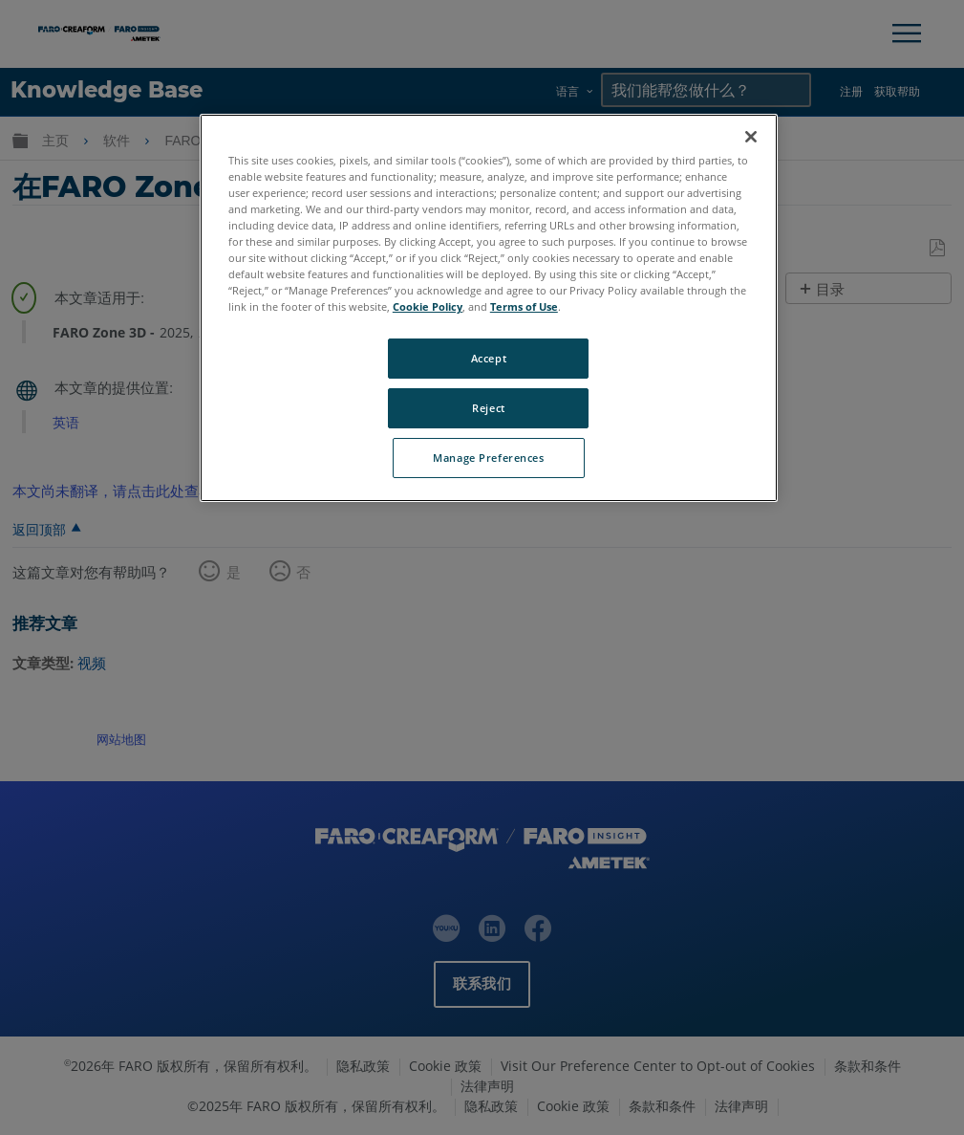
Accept (488, 358)
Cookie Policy (427, 306)
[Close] (751, 137)
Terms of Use (524, 306)
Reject (488, 408)
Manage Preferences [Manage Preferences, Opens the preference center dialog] (488, 457)
